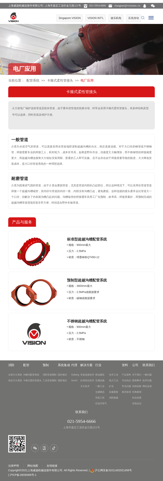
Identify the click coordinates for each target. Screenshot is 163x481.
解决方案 (86, 365)
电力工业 (113, 380)
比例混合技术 (87, 380)
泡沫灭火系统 (15, 380)
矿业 (111, 386)
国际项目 (62, 380)
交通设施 (99, 380)
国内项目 (62, 374)
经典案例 (136, 392)
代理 (74, 365)
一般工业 (99, 386)
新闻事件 (136, 380)
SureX (74, 380)
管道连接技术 (87, 374)
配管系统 (32, 80)
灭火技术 (85, 386)
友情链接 (52, 465)
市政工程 (99, 397)
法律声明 (14, 465)
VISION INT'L (95, 18)
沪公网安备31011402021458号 (113, 470)
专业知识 (126, 380)
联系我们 (149, 365)
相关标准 (126, 392)
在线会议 (136, 403)
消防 (11, 365)
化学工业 (113, 374)
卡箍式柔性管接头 (60, 80)
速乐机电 (116, 18)
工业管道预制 (49, 380)
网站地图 (33, 465)
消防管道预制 (49, 374)
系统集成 (64, 365)
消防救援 (113, 397)
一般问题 (147, 374)
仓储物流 (99, 392)
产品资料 (126, 374)
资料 (125, 365)
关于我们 (136, 374)
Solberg (75, 374)
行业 (98, 365)
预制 (46, 365)
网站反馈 (147, 386)
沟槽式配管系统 (31, 374)
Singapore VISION (70, 18)
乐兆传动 (133, 18)
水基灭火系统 (15, 374)
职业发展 (136, 397)
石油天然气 (101, 403)
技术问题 (147, 380)
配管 (26, 365)
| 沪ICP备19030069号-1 (22, 474)
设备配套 (113, 392)
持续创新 (136, 386)
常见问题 (126, 386)
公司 (135, 365)
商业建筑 (99, 374)
